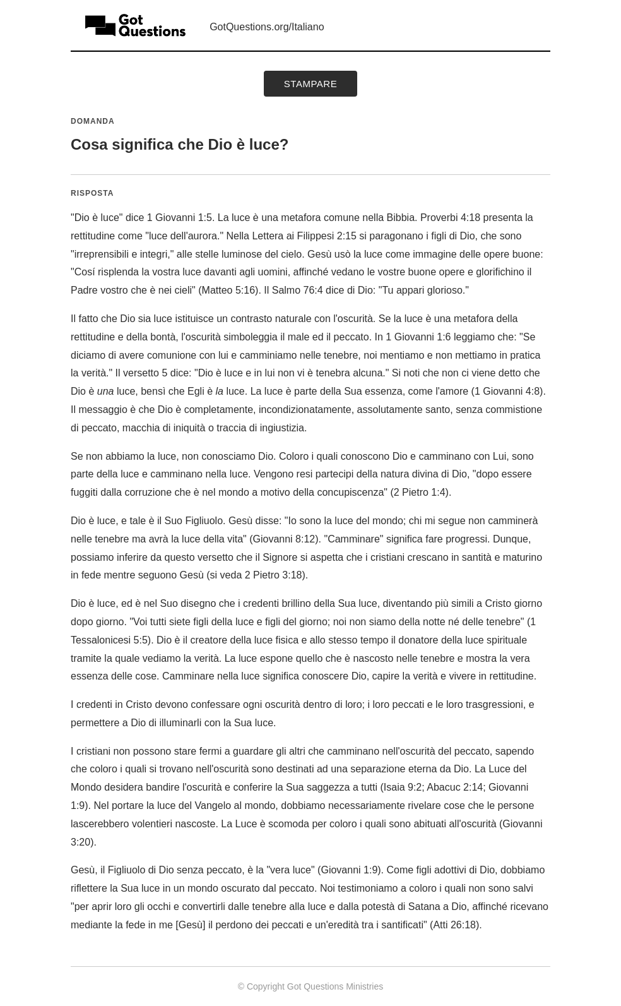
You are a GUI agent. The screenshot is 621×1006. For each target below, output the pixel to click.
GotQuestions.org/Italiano (267, 26)
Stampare (310, 83)
